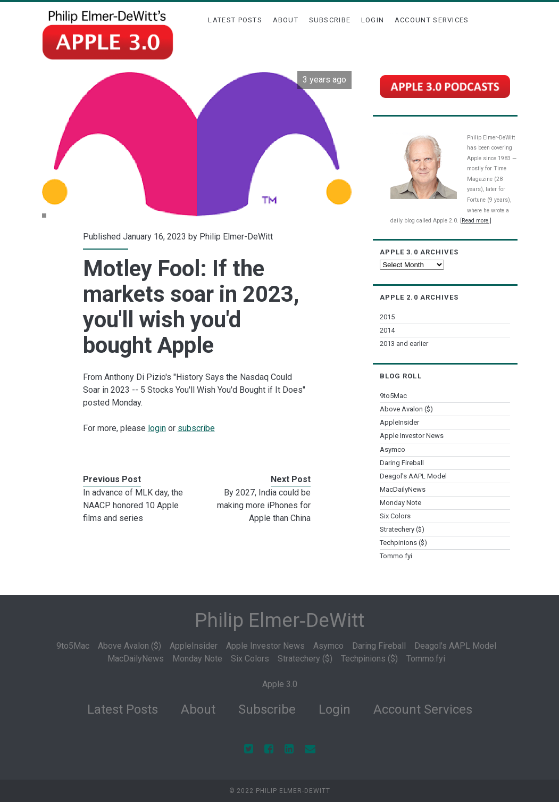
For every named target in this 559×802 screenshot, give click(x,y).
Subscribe (330, 20)
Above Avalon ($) (406, 409)
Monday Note (400, 503)
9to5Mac (393, 396)
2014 (387, 330)
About (286, 20)
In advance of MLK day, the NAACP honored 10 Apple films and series (133, 505)
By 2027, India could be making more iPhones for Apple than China (264, 505)
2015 (387, 317)
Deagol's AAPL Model (413, 476)
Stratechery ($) (402, 529)
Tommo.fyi (396, 556)
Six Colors (395, 516)
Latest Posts (235, 20)
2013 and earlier (404, 344)
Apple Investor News (412, 436)
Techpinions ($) (403, 543)
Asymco (392, 449)
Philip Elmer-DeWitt (236, 236)
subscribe (196, 428)
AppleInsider (399, 422)
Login (373, 20)
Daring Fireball (402, 463)
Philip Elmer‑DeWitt (279, 620)
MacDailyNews (402, 489)
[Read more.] (475, 220)
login (157, 428)
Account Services (432, 20)
